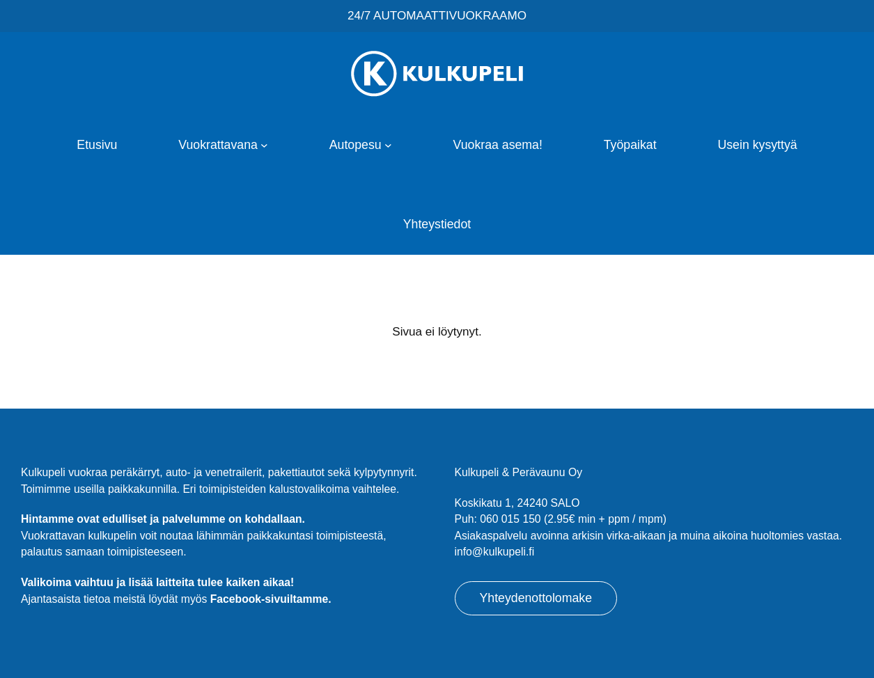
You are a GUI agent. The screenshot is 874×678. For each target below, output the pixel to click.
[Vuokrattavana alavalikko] (264, 145)
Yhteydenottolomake (536, 598)
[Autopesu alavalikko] (388, 145)
